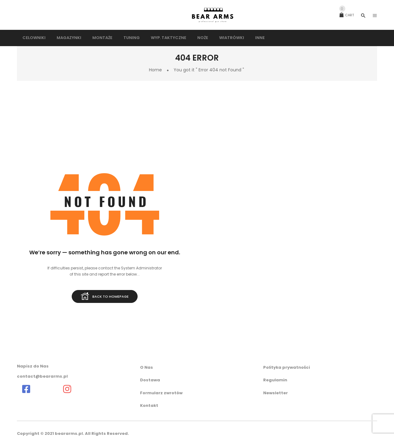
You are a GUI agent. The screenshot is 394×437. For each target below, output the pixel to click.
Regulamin (275, 380)
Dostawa (150, 380)
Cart (347, 15)
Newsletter (275, 393)
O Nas (146, 367)
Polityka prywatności (286, 367)
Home (155, 70)
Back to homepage (105, 296)
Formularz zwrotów (161, 393)
